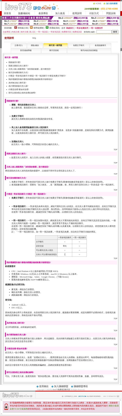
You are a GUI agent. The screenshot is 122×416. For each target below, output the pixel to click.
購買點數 (58, 185)
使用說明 (77, 13)
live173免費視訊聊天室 (61, 389)
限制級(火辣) (23, 28)
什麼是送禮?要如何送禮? (18, 89)
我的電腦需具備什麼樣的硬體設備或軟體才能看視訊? (30, 79)
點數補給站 (24, 13)
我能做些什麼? (14, 62)
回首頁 (7, 13)
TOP (115, 150)
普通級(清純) (54, 28)
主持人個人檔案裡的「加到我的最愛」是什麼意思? (29, 69)
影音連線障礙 (26, 50)
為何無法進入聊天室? (17, 83)
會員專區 (43, 13)
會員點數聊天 (100, 45)
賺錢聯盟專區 (81, 386)
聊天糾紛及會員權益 (89, 50)
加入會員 (60, 13)
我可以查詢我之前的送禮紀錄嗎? (22, 93)
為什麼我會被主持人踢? (18, 86)
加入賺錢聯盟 (61, 386)
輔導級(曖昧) (39, 28)
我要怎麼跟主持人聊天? (18, 66)
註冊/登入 (19, 45)
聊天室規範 (54, 50)
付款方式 (94, 13)
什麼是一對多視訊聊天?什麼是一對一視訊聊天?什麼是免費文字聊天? (37, 76)
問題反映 (111, 13)
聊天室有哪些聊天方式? (18, 72)
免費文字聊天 (78, 45)
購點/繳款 (35, 45)
